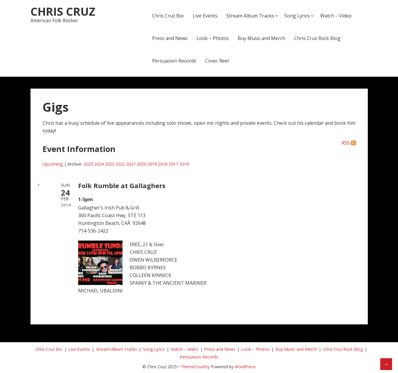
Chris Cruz (62, 11)
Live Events (205, 15)
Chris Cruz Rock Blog (317, 38)
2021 (131, 164)
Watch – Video (336, 15)
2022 (120, 164)
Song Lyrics (297, 15)
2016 (184, 164)
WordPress (245, 366)
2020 (141, 164)
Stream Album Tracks (250, 15)
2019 (152, 164)
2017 (173, 164)
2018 (162, 164)
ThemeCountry (195, 366)
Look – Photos (212, 38)
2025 (88, 164)
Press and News (170, 38)
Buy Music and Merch (261, 38)
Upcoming (53, 164)
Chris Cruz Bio (168, 15)
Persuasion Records (174, 60)
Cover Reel (217, 60)
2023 (109, 164)
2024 (99, 164)
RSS (345, 142)
